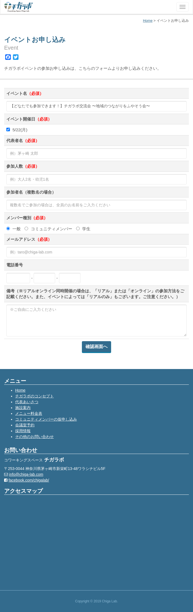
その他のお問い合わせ (34, 436)
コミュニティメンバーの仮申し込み (46, 419)
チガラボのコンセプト (34, 396)
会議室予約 (24, 425)
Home (20, 390)
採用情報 (23, 431)
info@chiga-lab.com (26, 474)
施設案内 (23, 407)
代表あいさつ (26, 402)
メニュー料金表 (28, 413)
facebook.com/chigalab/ (29, 480)
